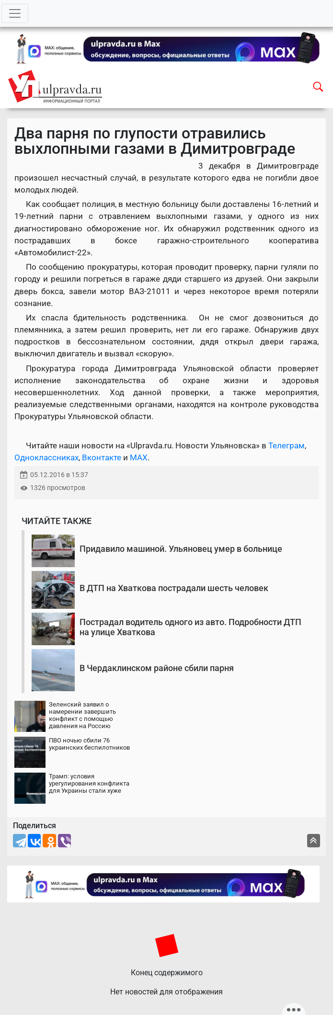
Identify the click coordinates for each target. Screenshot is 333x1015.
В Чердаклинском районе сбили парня (157, 668)
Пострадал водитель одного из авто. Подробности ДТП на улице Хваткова (190, 627)
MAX (139, 457)
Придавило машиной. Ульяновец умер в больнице (181, 549)
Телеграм (286, 445)
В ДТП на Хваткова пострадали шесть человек (174, 588)
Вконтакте (101, 457)
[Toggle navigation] (14, 13)
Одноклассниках (46, 457)
